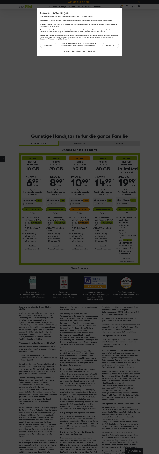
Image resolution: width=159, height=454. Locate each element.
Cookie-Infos (92, 51)
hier (78, 45)
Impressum (66, 51)
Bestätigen (110, 45)
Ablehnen (48, 45)
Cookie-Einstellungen (54, 13)
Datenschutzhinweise (78, 51)
